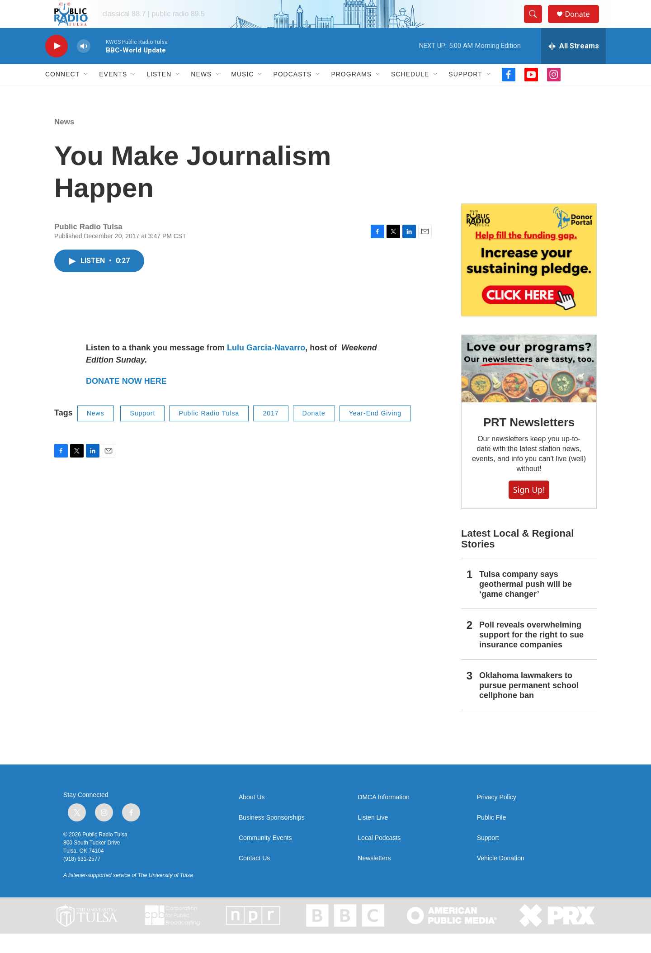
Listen (158, 94)
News (201, 94)
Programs (351, 94)
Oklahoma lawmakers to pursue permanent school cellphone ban (529, 704)
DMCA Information (383, 816)
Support (465, 94)
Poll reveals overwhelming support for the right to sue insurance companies (531, 654)
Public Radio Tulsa (209, 433)
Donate (583, 23)
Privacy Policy (496, 816)
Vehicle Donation (500, 877)
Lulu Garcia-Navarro (266, 367)
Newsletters (374, 877)
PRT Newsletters (529, 441)
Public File (491, 837)
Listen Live (373, 837)
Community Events (265, 857)
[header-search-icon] (537, 24)
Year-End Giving (375, 433)
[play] (56, 66)
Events (113, 94)
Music (242, 94)
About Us (252, 816)
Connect (62, 94)
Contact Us (254, 877)
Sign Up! (529, 509)
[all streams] (573, 65)
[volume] (83, 66)
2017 (270, 433)
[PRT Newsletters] (529, 388)
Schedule (410, 94)
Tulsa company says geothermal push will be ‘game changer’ (525, 604)
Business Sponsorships (272, 837)
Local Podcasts (379, 857)
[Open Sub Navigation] (86, 94)
